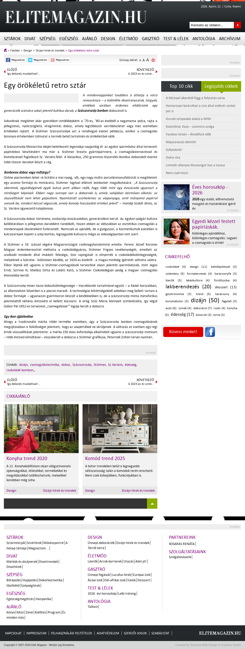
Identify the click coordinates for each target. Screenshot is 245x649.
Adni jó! (140, 561)
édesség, (131, 365)
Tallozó (93, 607)
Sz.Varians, (116, 365)
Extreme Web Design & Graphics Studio (215, 644)
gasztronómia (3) (178, 294)
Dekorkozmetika (50, 580)
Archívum (229, 38)
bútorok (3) (203, 315)
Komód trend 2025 (105, 458)
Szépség (47, 38)
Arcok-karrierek (110, 561)
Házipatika (43, 599)
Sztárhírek (34, 543)
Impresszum (36, 633)
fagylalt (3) (229, 301)
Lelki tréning (127, 593)
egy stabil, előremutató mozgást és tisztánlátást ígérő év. (213, 203)
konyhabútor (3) (177, 301)
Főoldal (15, 50)
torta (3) (219, 315)
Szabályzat (160, 633)
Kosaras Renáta (181, 544)
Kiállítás (40, 612)
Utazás (129, 561)
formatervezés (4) (199, 273)
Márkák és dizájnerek (21, 562)
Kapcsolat (13, 633)
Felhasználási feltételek (71, 633)
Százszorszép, (82, 365)
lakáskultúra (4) (198, 280)
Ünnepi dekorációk (101, 543)
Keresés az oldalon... (237, 25)
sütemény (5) (175, 273)
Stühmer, (100, 365)
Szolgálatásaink (180, 557)
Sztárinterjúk (15, 543)
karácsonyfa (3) (226, 273)
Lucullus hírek (121, 575)
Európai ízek (141, 575)
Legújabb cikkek (221, 86)
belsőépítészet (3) (224, 267)
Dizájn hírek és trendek (50, 50)
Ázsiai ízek (95, 580)
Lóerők (92, 561)
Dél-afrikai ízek (115, 580)
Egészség (68, 38)
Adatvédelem (108, 633)
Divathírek (13, 567)
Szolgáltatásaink (187, 551)
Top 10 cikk (181, 86)
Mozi (20, 612)
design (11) (198, 267)
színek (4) (184, 308)
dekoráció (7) (202, 308)
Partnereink (182, 537)
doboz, (66, 365)
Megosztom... (38, 548)
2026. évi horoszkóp (102, 593)
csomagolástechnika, (45, 365)
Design (108, 38)
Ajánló (89, 38)
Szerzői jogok (135, 633)
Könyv (10, 612)
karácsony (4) (226, 294)
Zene (29, 612)
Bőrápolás (13, 580)
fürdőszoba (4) (225, 280)
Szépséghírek (30, 585)
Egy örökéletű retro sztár (83, 50)
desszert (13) (226, 287)
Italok (131, 580)
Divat (30, 38)
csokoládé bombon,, (20, 370)
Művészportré (53, 543)
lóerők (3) (174, 280)
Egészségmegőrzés (20, 599)
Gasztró (150, 38)
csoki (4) (219, 308)
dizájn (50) (205, 300)
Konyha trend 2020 (26, 458)
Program (54, 612)
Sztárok (12, 38)
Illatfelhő (12, 585)
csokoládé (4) (176, 267)
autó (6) (171, 308)
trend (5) (203, 294)
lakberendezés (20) (188, 286)
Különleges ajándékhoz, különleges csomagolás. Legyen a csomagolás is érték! (214, 238)
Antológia (203, 38)
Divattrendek (48, 562)
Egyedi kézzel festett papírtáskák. (213, 224)
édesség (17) (182, 314)
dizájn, (24, 365)
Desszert (143, 580)
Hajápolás (30, 580)
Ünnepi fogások (99, 575)
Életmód (128, 38)
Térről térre (96, 548)
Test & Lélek (176, 38)
